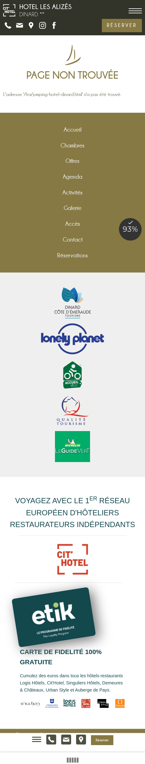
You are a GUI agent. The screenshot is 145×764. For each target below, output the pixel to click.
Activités (72, 192)
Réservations (72, 255)
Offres (72, 161)
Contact (73, 239)
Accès (72, 223)
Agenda (72, 176)
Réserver (122, 25)
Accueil (73, 129)
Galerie (72, 208)
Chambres (72, 145)
